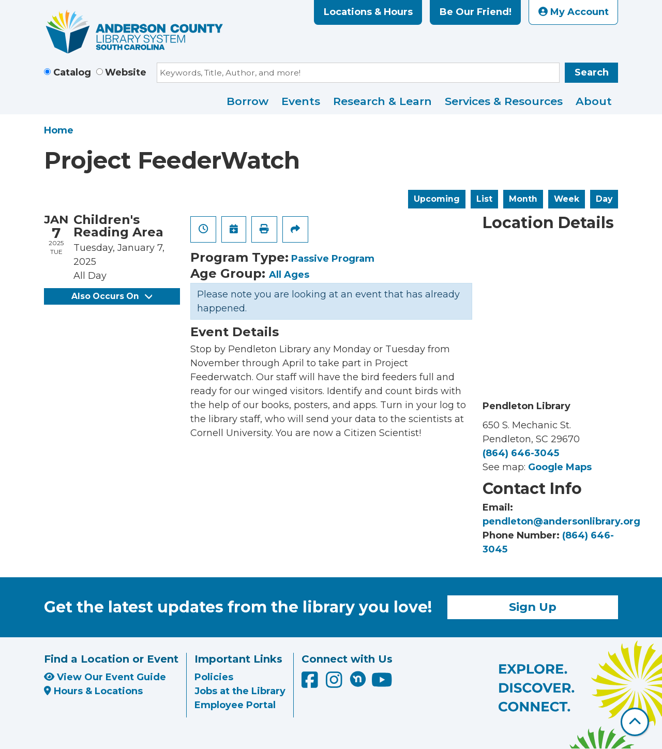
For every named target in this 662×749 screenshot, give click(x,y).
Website (125, 72)
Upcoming (437, 199)
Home (58, 130)
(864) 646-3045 (521, 453)
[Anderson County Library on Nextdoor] (358, 678)
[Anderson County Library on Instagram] (335, 683)
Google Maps (560, 467)
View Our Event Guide (105, 677)
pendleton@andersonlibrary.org (561, 521)
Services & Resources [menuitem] (504, 101)
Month (523, 199)
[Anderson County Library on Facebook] (311, 683)
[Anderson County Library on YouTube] (382, 683)
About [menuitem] (594, 101)
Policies (213, 677)
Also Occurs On (111, 296)
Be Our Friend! (475, 12)
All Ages (289, 274)
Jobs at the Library (239, 691)
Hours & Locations (93, 691)
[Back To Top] (635, 722)
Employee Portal (235, 705)
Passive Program (332, 258)
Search (592, 72)
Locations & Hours (368, 12)
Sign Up (532, 607)
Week (566, 199)
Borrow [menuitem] (247, 101)
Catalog (72, 72)
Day (604, 199)
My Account (573, 12)
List (484, 199)
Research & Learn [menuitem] (382, 101)
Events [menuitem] (300, 101)
